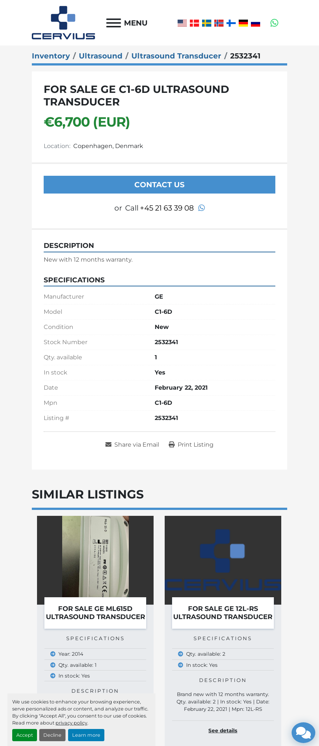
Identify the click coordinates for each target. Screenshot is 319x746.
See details (222, 730)
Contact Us (159, 184)
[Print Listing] (191, 445)
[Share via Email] (132, 445)
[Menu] (113, 23)
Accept (24, 735)
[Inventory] (51, 55)
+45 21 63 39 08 (167, 208)
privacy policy (71, 723)
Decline (52, 735)
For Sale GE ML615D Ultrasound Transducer (95, 613)
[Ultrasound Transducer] (176, 55)
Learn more (86, 735)
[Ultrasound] (100, 55)
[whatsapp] (274, 23)
